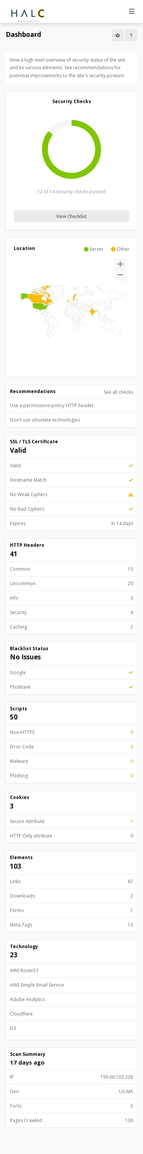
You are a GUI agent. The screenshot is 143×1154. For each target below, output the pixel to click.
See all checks (118, 392)
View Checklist (71, 216)
